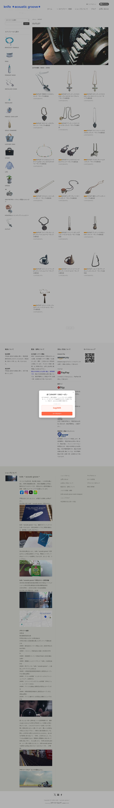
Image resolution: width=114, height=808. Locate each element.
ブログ (93, 9)
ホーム (49, 9)
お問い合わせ (104, 9)
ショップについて (81, 9)
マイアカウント (92, 4)
